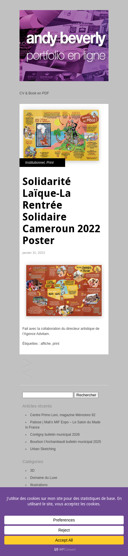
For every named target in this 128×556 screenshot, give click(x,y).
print (56, 344)
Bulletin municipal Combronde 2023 (27, 364)
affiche (45, 344)
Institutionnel (34, 163)
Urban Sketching (43, 449)
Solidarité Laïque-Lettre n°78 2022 (27, 374)
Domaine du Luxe (43, 478)
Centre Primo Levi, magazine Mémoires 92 (62, 415)
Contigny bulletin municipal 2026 (55, 435)
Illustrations (39, 485)
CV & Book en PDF (34, 93)
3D (32, 471)
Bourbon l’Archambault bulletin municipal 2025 (65, 442)
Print (50, 163)
